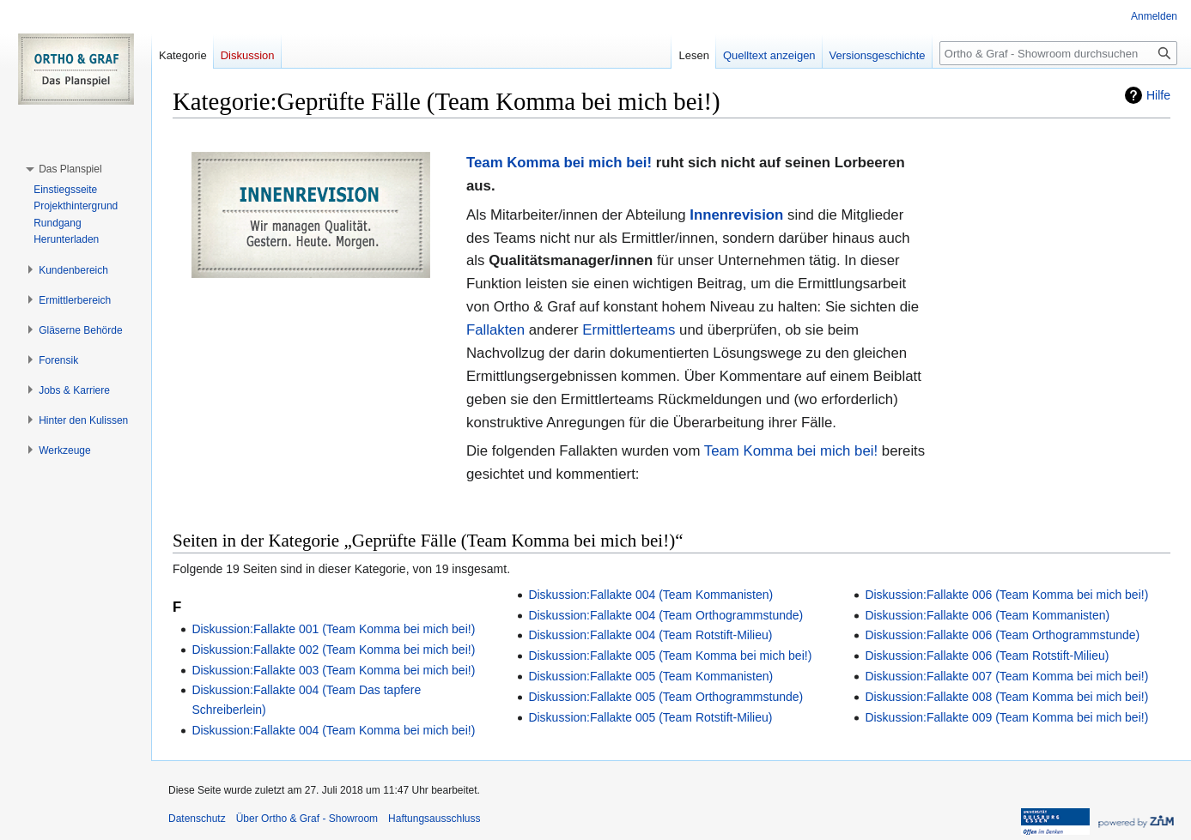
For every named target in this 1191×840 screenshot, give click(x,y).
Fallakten (495, 330)
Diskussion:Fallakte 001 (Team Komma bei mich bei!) (333, 629)
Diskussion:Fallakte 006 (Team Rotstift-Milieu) (987, 655)
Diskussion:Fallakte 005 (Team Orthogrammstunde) (665, 697)
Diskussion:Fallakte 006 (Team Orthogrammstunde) (1002, 635)
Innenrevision (736, 215)
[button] (70, 169)
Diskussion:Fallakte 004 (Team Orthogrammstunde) (665, 615)
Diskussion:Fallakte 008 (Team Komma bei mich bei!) (1006, 697)
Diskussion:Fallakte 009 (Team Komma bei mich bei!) (1006, 717)
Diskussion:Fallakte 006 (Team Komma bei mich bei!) (1006, 594)
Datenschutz (197, 819)
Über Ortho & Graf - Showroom (307, 819)
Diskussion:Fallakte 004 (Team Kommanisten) (650, 594)
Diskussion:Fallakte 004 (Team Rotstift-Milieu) (650, 635)
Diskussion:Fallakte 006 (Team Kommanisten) (987, 615)
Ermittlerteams (628, 330)
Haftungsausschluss (434, 819)
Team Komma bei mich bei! (559, 162)
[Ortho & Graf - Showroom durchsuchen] (1058, 53)
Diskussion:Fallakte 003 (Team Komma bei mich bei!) (333, 670)
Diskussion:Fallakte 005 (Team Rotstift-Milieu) (650, 717)
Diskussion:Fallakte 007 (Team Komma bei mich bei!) (1006, 676)
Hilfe (1158, 95)
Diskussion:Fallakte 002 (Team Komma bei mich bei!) (333, 649)
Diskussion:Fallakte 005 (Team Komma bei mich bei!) (669, 655)
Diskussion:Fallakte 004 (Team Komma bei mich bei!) (333, 730)
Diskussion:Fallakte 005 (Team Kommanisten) (650, 676)
